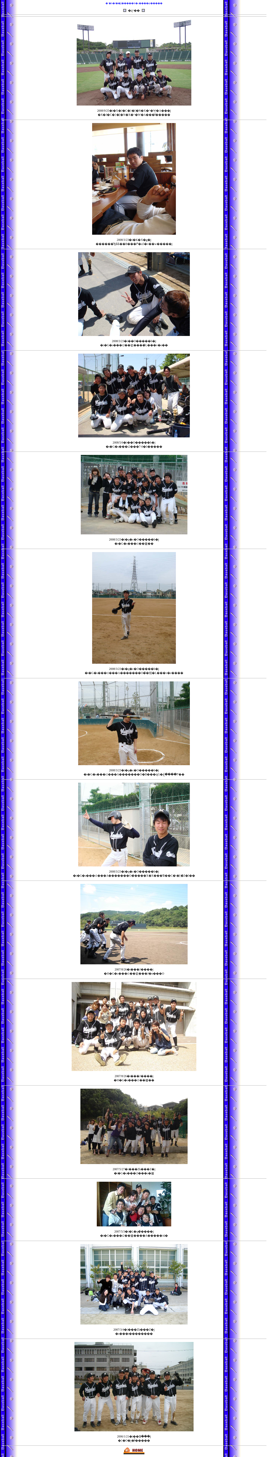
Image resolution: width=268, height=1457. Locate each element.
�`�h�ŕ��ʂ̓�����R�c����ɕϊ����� (134, 3)
